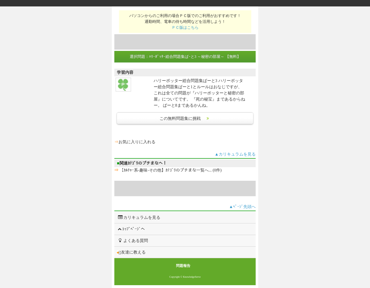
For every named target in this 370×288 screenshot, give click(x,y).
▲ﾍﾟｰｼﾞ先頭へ (242, 206)
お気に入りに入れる (136, 142)
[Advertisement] (185, 41)
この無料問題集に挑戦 (185, 118)
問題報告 (183, 266)
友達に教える (131, 252)
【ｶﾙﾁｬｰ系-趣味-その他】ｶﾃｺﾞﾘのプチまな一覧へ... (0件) (169, 170)
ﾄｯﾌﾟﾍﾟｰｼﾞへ (131, 229)
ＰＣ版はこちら (185, 27)
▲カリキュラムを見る (235, 154)
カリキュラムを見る (138, 217)
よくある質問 (132, 240)
